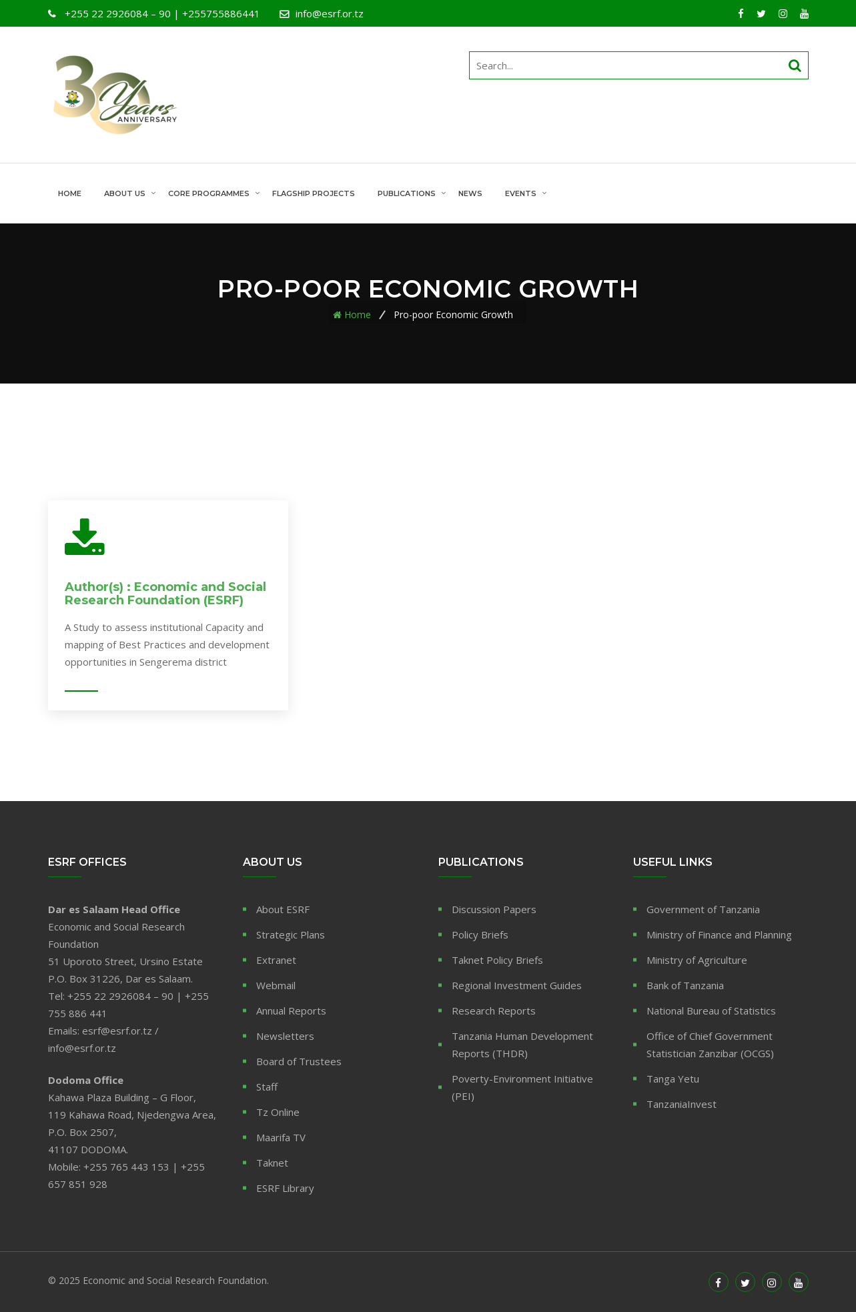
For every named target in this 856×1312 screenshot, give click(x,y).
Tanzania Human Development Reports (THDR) (522, 1044)
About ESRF (283, 909)
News (470, 193)
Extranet (276, 959)
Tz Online (278, 1112)
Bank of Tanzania (685, 985)
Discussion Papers (494, 909)
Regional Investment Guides (517, 985)
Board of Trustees (299, 1061)
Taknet (272, 1162)
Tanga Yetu (673, 1078)
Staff (267, 1086)
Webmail (276, 985)
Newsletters (285, 1036)
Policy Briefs (480, 934)
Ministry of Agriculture (697, 959)
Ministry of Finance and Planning (719, 934)
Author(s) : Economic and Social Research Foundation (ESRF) (165, 594)
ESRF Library (285, 1188)
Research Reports (494, 1010)
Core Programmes (209, 193)
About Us (124, 193)
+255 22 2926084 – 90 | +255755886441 (161, 13)
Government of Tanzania (703, 909)
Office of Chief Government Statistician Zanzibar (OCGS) (710, 1044)
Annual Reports (291, 1010)
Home (69, 193)
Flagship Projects (313, 193)
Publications (407, 193)
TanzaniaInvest (682, 1104)
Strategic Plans (290, 934)
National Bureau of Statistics (711, 1010)
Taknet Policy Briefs (497, 959)
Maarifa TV (281, 1137)
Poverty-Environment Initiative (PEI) (522, 1087)
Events (520, 193)
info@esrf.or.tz (330, 13)
